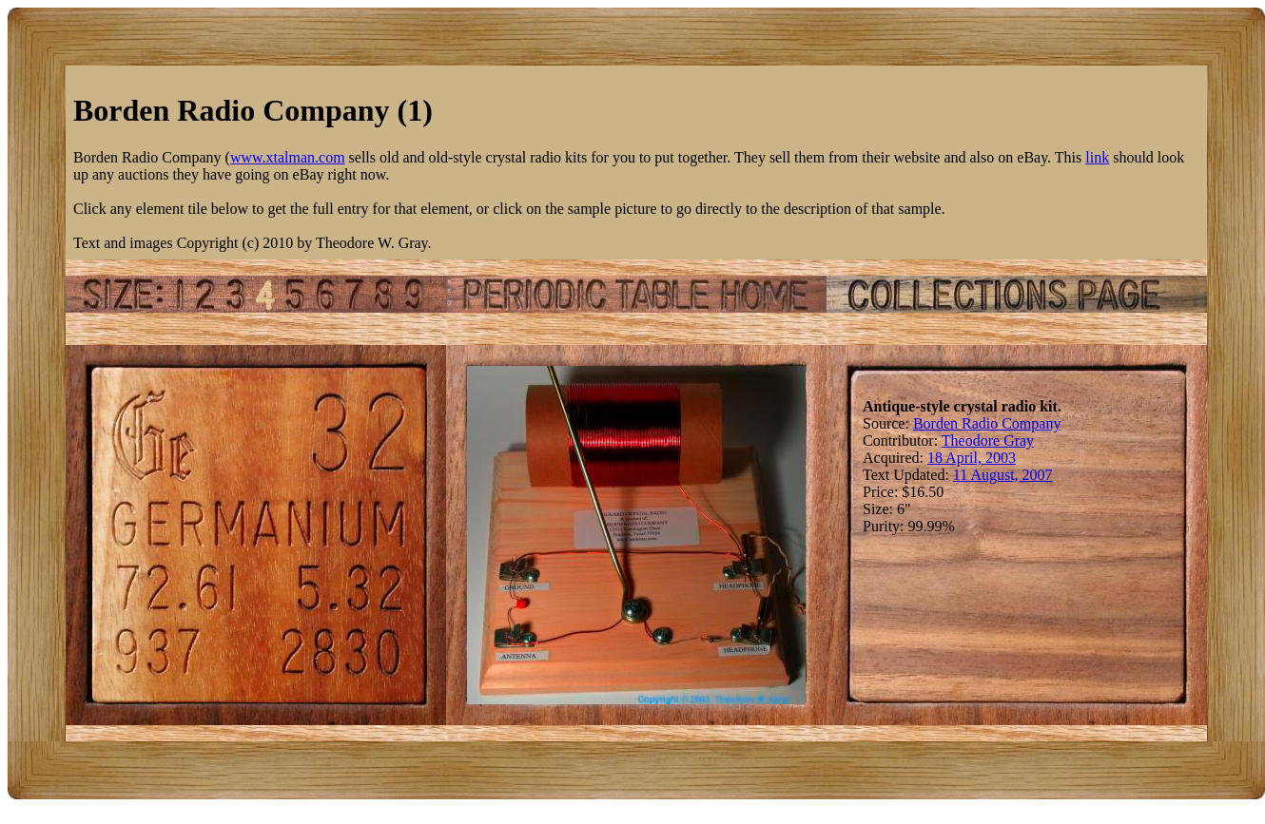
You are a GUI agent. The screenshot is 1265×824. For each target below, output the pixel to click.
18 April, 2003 (971, 458)
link (1097, 157)
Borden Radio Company (987, 423)
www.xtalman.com (287, 157)
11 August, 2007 (1003, 475)
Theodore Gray (988, 440)
